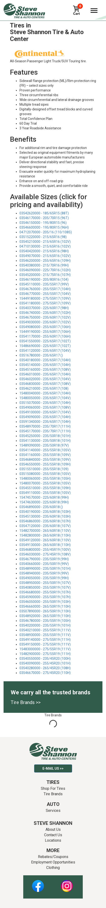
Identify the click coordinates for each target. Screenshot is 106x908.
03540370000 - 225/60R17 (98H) (44, 308)
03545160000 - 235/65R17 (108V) (45, 369)
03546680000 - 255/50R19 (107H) (45, 592)
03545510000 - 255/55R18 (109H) (45, 488)
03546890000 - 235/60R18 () (41, 507)
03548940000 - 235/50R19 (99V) (44, 573)
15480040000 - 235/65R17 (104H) (45, 393)
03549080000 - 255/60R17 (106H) (45, 327)
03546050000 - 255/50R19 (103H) (45, 602)
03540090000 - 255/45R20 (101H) (45, 663)
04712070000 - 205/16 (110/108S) (45, 232)
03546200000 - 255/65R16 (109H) (45, 260)
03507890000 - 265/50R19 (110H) (45, 611)
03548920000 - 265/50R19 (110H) (45, 616)
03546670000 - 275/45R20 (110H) (45, 673)
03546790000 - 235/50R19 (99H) (44, 559)
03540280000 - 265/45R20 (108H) (45, 668)
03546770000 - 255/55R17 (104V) (45, 294)
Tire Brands (53, 794)
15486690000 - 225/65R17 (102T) (45, 346)
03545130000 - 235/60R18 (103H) (45, 516)
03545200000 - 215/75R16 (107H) (45, 275)
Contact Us (53, 835)
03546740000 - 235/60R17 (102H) (45, 313)
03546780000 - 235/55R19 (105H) (45, 621)
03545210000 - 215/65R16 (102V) (45, 242)
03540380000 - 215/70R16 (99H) (44, 265)
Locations (53, 840)
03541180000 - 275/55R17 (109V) (45, 303)
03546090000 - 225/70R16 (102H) (45, 270)
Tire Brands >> (26, 702)
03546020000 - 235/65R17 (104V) (45, 379)
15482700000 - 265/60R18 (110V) (45, 531)
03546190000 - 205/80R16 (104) (44, 279)
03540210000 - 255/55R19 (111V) (45, 630)
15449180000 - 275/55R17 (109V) (45, 298)
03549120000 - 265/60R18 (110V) (45, 540)
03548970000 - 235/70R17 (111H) (45, 426)
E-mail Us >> (53, 768)
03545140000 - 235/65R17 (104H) (45, 365)
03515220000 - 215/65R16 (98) (43, 237)
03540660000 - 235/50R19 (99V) (44, 564)
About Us (53, 829)
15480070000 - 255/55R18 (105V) (45, 483)
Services (53, 810)
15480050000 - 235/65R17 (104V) (45, 398)
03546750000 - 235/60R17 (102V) (45, 317)
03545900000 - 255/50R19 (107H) (45, 597)
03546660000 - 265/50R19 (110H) (45, 606)
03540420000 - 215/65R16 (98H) (44, 251)
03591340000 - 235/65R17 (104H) (45, 422)
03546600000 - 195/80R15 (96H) (44, 227)
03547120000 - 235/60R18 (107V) (45, 526)
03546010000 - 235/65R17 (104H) (45, 374)
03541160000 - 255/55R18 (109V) (45, 455)
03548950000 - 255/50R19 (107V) (45, 583)
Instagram (66, 883)
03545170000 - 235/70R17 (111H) (45, 431)
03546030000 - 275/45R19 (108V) (45, 554)
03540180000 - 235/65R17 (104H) (45, 360)
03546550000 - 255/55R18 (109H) (45, 464)
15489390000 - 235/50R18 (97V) (44, 445)
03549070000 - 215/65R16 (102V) (45, 256)
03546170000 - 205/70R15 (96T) (44, 218)
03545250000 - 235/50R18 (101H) (45, 436)
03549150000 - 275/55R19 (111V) (45, 644)
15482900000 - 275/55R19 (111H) (45, 654)
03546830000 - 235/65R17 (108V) (45, 384)
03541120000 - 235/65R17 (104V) (45, 350)
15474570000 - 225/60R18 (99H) (44, 497)
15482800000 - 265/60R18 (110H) (45, 535)
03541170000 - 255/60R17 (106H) (45, 336)
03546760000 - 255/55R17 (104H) (45, 289)
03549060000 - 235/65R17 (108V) (45, 407)
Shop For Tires (53, 788)
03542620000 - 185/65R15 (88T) (44, 213)
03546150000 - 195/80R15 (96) (43, 223)
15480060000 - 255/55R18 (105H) (45, 478)
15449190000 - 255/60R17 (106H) (45, 332)
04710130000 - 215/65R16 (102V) (45, 246)
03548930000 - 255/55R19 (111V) (45, 635)
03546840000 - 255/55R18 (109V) (45, 459)
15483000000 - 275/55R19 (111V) (45, 649)
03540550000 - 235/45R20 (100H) (45, 658)
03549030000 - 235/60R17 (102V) (45, 322)
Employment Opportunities (53, 862)
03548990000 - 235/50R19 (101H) (45, 568)
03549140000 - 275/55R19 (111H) (45, 639)
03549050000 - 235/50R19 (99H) (44, 578)
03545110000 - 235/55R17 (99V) (44, 284)
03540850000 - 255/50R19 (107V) (45, 587)
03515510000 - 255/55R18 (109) (44, 469)
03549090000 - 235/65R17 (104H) (45, 417)
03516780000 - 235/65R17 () (41, 355)
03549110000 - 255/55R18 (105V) (45, 493)
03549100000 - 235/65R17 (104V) (45, 412)
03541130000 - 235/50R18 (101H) (45, 441)
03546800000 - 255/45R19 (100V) (45, 549)
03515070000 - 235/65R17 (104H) (45, 403)
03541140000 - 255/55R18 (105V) (45, 450)
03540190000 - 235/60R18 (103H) (45, 512)
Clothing (53, 867)
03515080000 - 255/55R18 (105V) (45, 474)
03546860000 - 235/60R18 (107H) (45, 521)
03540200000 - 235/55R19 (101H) (45, 625)
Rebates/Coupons (53, 856)
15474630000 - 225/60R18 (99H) (44, 502)
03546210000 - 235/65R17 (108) (44, 388)
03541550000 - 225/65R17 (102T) (45, 341)
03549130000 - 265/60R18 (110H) (45, 545)
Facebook (37, 883)
